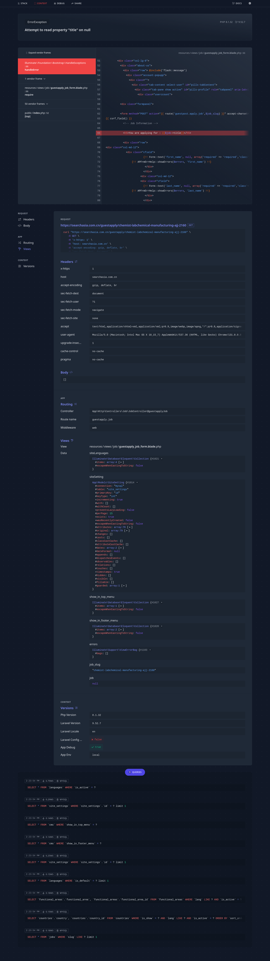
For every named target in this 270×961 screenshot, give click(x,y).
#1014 (132, 482)
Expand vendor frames (38, 52)
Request (23, 213)
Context (23, 260)
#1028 (157, 626)
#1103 (145, 650)
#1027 (157, 602)
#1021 (157, 458)
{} (127, 464)
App (20, 236)
